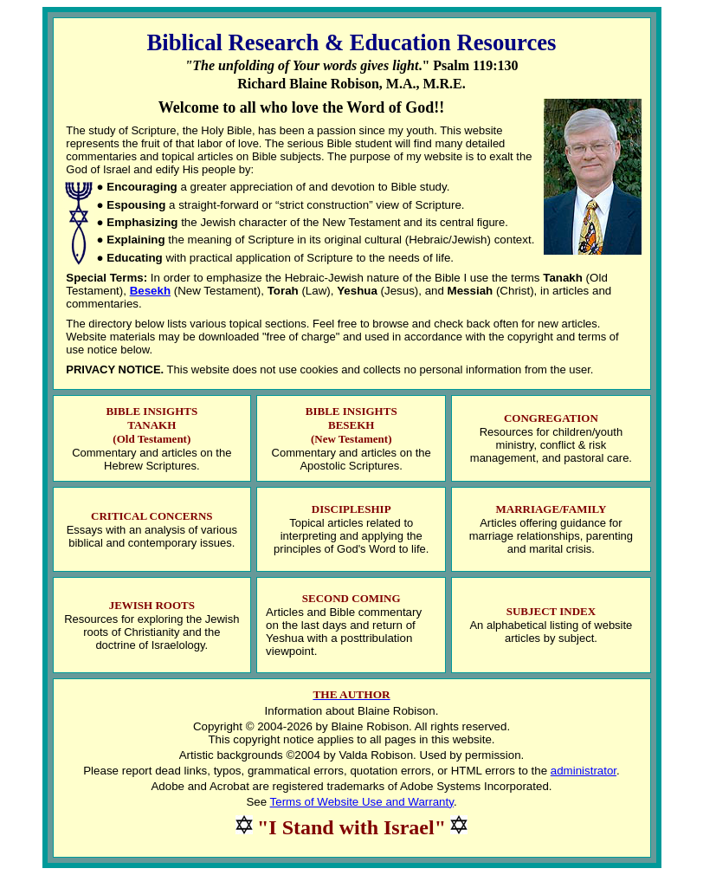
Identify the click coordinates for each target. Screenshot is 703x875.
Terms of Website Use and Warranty (362, 801)
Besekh (150, 290)
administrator (583, 770)
